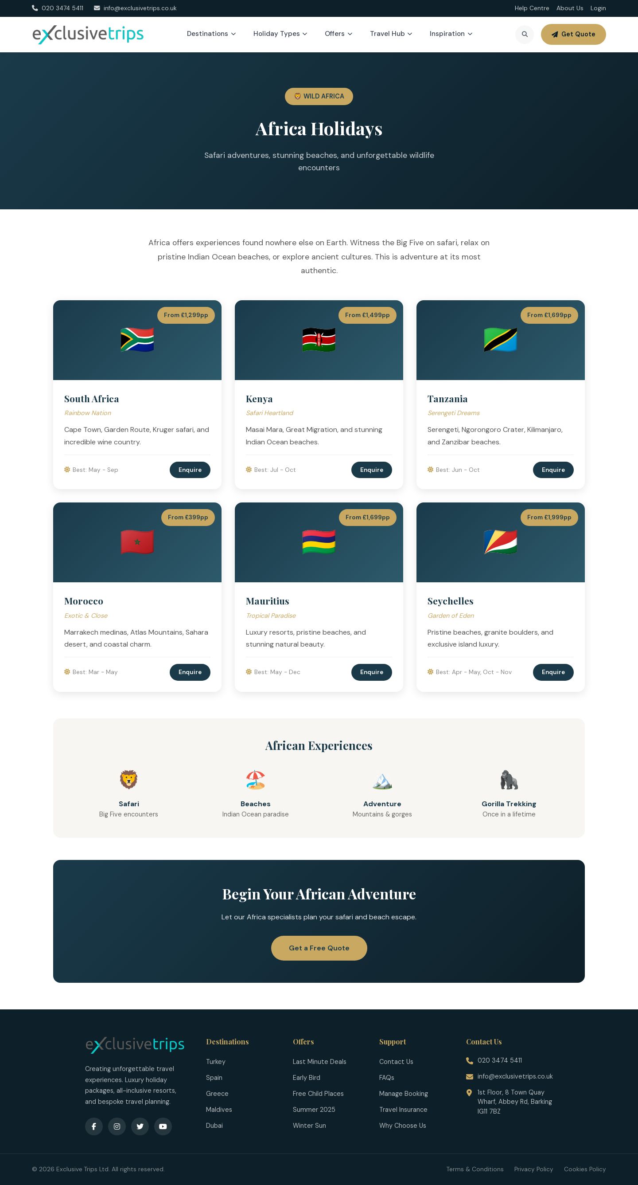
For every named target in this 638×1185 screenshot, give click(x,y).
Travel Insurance (403, 1110)
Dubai (214, 1126)
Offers (338, 33)
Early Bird (306, 1078)
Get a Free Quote (319, 948)
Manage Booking (403, 1094)
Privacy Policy (533, 1169)
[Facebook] (94, 1126)
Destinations (211, 33)
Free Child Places (318, 1094)
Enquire (190, 470)
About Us (570, 8)
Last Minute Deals (319, 1062)
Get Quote (573, 34)
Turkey (216, 1062)
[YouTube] (163, 1126)
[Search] (524, 34)
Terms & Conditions (475, 1169)
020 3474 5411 (500, 1060)
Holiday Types (280, 33)
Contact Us (396, 1062)
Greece (217, 1094)
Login (598, 8)
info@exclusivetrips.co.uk (515, 1076)
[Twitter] (140, 1126)
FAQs (386, 1078)
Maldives (219, 1110)
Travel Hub (391, 33)
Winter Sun (309, 1126)
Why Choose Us (402, 1126)
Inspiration (451, 33)
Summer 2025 (314, 1110)
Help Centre (532, 8)
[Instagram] (117, 1126)
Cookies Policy (585, 1169)
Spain (214, 1078)
